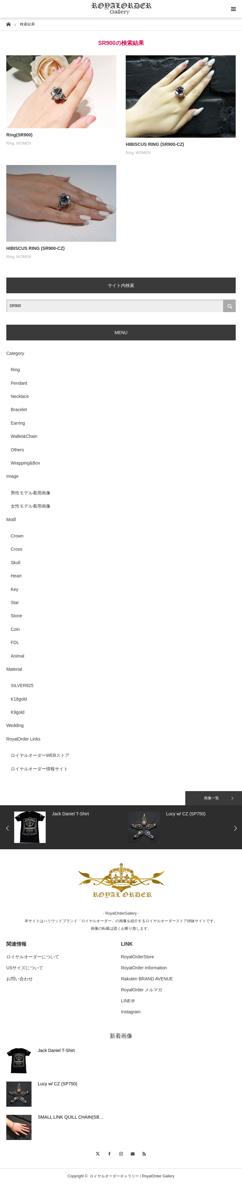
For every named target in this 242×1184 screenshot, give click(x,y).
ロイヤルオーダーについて (32, 956)
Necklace (20, 396)
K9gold (18, 712)
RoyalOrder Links (23, 738)
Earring (18, 423)
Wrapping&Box (25, 462)
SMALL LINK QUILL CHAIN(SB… (71, 1117)
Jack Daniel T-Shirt (56, 1050)
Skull (15, 562)
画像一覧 (211, 798)
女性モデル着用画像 (30, 506)
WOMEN (23, 143)
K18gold (19, 699)
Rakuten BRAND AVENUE (147, 978)
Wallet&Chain (24, 436)
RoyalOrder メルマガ (141, 989)
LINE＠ (128, 1000)
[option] (69, 827)
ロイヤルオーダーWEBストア (40, 755)
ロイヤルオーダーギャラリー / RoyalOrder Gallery (132, 1176)
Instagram (131, 1011)
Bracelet (19, 409)
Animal (17, 655)
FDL (15, 642)
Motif (11, 519)
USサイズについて (24, 967)
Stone (16, 615)
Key (14, 589)
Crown (17, 535)
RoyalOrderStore (137, 956)
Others (17, 449)
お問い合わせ (19, 978)
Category (15, 353)
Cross (16, 549)
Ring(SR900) (19, 134)
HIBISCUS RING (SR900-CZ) (155, 144)
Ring (10, 143)
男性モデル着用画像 (30, 492)
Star (15, 602)
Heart (16, 575)
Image (12, 476)
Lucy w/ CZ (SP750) (57, 1083)
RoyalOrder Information (144, 967)
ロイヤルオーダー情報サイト (39, 768)
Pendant (19, 383)
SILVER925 (22, 685)
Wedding (15, 725)
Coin (15, 629)
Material (14, 669)
